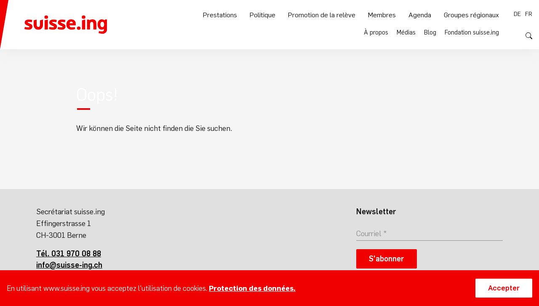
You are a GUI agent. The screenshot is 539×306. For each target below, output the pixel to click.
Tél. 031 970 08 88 (68, 253)
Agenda (422, 34)
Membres (385, 34)
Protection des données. (252, 288)
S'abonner (386, 258)
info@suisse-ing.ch (69, 265)
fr (528, 14)
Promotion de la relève (327, 34)
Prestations (227, 34)
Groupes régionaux (472, 34)
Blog (430, 14)
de (517, 14)
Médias (406, 14)
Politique (269, 34)
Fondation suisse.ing (472, 14)
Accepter (504, 288)
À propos (377, 14)
